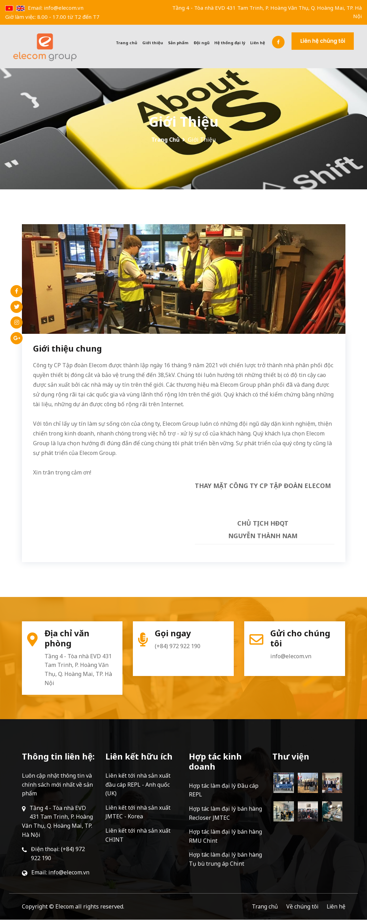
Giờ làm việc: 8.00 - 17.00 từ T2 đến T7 (52, 16)
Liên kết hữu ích (139, 756)
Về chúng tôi (301, 907)
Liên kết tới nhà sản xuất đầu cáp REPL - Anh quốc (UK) (137, 784)
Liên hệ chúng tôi (331, 40)
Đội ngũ (212, 42)
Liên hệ (267, 42)
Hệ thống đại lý (240, 42)
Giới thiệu (165, 42)
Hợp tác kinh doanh (215, 761)
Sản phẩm (190, 42)
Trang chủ (141, 42)
